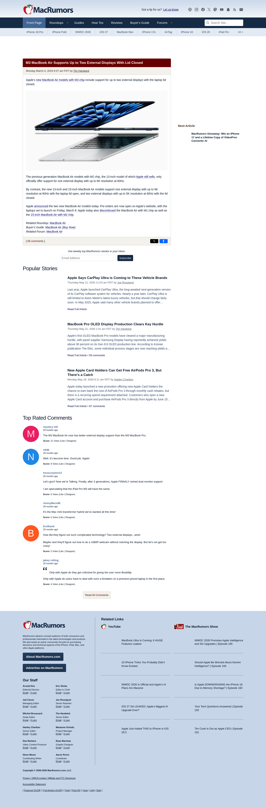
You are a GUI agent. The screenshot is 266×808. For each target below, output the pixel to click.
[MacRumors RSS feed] (235, 10)
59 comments (97, 355)
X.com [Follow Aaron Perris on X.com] (66, 761)
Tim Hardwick (81, 70)
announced (41, 206)
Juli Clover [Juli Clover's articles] (28, 700)
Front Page (34, 22)
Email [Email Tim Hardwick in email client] (59, 720)
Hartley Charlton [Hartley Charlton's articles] (31, 727)
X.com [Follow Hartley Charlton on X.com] (33, 734)
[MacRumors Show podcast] (190, 10)
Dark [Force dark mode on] (98, 790)
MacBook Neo (125, 32)
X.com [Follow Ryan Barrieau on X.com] (66, 747)
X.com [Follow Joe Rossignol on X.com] (66, 706)
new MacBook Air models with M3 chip (60, 80)
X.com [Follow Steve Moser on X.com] (33, 761)
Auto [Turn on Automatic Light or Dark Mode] (85, 790)
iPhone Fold (59, 32)
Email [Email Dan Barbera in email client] (25, 747)
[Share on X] (154, 241)
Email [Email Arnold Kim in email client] (25, 692)
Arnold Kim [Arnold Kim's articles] (29, 686)
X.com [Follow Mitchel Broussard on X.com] (33, 720)
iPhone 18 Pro (35, 32)
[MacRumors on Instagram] (196, 10)
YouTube (114, 626)
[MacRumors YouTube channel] (222, 10)
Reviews (117, 22)
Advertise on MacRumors (44, 668)
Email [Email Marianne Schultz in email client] (59, 734)
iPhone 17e (149, 32)
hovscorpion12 (52, 472)
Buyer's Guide (139, 22)
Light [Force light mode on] (92, 790)
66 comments (35, 241)
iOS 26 (206, 32)
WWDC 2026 (83, 32)
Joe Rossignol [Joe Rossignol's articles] (63, 700)
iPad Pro (224, 32)
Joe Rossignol (125, 282)
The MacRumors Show (201, 626)
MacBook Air (58, 223)
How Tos (97, 22)
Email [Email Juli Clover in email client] (25, 706)
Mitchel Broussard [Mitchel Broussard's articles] (32, 713)
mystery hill (50, 426)
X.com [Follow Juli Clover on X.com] (33, 706)
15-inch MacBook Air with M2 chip (52, 214)
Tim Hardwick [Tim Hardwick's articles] (63, 713)
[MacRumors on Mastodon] (215, 10)
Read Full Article (77, 309)
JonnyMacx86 (51, 503)
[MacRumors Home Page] (48, 9)
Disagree (71, 441)
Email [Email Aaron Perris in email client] (59, 761)
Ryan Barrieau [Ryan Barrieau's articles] (63, 741)
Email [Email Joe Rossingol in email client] (59, 706)
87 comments (97, 406)
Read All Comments (97, 595)
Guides (79, 22)
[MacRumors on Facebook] (203, 10)
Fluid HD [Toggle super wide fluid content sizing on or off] (76, 790)
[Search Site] (224, 23)
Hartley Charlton (123, 379)
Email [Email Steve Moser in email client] (25, 761)
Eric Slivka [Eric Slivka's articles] (61, 686)
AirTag (168, 32)
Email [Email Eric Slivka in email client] (59, 692)
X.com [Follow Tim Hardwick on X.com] (66, 720)
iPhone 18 (187, 32)
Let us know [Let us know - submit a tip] (170, 9)
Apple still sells (145, 176)
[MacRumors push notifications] (228, 10)
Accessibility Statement (34, 784)
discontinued (108, 210)
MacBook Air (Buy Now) (60, 227)
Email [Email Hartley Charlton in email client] (25, 734)
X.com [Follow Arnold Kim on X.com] (33, 692)
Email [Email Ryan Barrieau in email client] (59, 747)
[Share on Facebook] (164, 241)
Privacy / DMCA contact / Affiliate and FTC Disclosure (49, 778)
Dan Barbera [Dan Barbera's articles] (29, 741)
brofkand (48, 526)
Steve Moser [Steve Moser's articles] (29, 755)
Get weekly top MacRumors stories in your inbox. (97, 251)
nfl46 (46, 449)
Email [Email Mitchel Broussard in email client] (25, 720)
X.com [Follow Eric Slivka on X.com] (66, 692)
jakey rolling (51, 560)
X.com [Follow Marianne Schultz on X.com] (66, 734)
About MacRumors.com (43, 656)
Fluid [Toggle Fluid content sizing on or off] (67, 790)
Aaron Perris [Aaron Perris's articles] (62, 755)
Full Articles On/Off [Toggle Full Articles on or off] (52, 790)
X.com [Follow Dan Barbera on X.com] (33, 747)
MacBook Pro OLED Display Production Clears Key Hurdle (115, 324)
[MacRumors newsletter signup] (241, 10)
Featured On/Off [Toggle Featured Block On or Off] (32, 790)
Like (63, 441)
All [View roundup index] (240, 32)
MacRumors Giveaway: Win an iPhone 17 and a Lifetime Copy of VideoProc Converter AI (215, 137)
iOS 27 (104, 32)
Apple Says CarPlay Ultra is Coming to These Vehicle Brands (117, 278)
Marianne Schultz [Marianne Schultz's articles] (65, 727)
